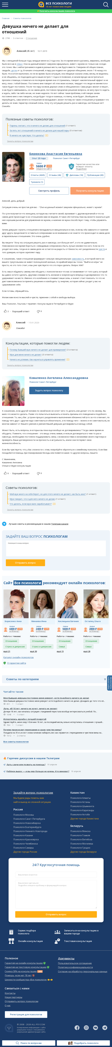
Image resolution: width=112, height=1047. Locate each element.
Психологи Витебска (81, 839)
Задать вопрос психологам (20, 141)
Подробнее (81, 169)
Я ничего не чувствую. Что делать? (27, 135)
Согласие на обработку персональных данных (82, 971)
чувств (102, 249)
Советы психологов (22, 18)
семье (20, 63)
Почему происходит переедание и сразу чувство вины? (32, 729)
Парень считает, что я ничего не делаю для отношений (37, 125)
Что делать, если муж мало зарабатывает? (31, 503)
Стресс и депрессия (15, 646)
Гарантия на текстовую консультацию (25, 967)
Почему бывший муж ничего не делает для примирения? (38, 349)
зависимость (78, 258)
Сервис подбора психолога (27, 932)
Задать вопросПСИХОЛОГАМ (109, 683)
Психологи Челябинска (25, 843)
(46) (55, 175)
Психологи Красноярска (26, 839)
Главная (6, 18)
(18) (76, 175)
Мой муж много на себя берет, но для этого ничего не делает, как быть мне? (48, 494)
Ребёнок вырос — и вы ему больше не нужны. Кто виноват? (38, 771)
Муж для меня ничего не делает (26, 354)
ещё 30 (33, 651)
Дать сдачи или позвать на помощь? (26, 764)
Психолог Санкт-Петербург (66, 158)
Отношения (31, 38)
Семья (62, 646)
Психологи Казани (23, 835)
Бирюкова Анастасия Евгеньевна (55, 154)
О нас (7, 1005)
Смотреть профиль (49, 190)
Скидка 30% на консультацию (21, 971)
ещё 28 (86, 651)
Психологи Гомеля (80, 835)
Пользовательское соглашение (75, 963)
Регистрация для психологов (26, 1014)
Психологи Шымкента (82, 806)
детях (14, 70)
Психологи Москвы (23, 814)
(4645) (38, 175)
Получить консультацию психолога (56, 11)
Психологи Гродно (80, 847)
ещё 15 (60, 651)
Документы (66, 958)
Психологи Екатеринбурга (27, 827)
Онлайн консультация (30, 941)
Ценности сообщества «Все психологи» (26, 979)
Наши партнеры (13, 997)
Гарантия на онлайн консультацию (24, 963)
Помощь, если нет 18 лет (18, 975)
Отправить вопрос (56, 914)
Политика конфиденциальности (75, 967)
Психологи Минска (80, 831)
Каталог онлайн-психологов (18, 657)
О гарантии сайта (16, 663)
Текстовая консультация (78, 941)
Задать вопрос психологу (49, 390)
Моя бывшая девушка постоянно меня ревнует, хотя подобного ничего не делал (46, 698)
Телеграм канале (59, 524)
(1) (37, 182)
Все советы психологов (16, 741)
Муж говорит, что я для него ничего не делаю (32, 499)
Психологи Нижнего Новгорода (30, 831)
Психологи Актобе (80, 814)
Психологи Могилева (81, 843)
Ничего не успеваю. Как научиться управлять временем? (37, 359)
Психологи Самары (23, 847)
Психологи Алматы (80, 797)
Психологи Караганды (82, 810)
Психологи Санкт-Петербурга (29, 818)
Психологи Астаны (80, 802)
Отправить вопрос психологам (21, 1001)
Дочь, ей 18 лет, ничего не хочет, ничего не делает (30, 708)
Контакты (10, 993)
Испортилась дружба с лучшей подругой (24, 719)
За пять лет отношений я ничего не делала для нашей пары (39, 130)
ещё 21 (6, 651)
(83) (95, 175)
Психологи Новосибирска (27, 823)
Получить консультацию (90, 190)
